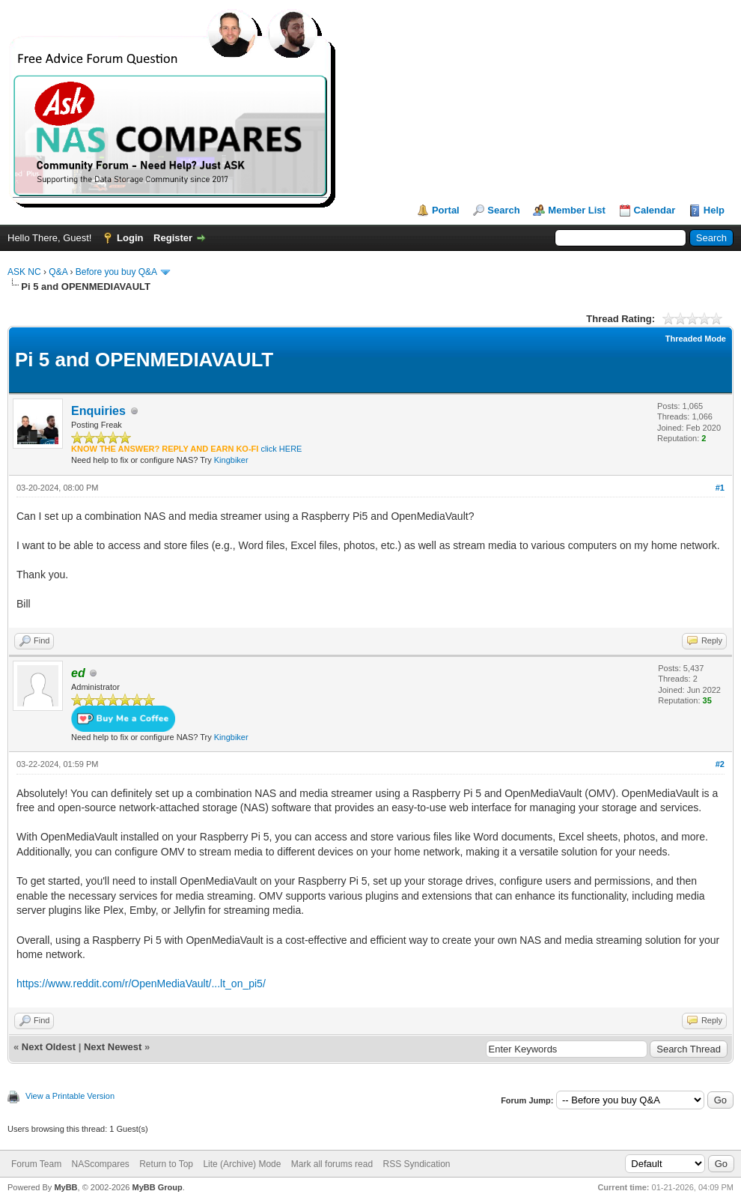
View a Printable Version (70, 1095)
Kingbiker (231, 459)
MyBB (65, 1187)
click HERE (281, 448)
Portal (446, 210)
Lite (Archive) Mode (242, 1164)
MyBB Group (157, 1187)
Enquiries (98, 410)
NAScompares (100, 1164)
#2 (720, 764)
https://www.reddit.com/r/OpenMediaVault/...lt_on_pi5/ (141, 984)
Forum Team (36, 1164)
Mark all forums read (332, 1164)
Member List (577, 210)
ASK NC (24, 272)
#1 (720, 487)
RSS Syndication (416, 1164)
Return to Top (166, 1164)
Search (503, 210)
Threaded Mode (695, 338)
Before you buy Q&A (116, 272)
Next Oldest (49, 1046)
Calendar (655, 210)
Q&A (58, 272)
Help (714, 210)
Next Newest (112, 1046)
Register (172, 237)
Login (130, 237)
